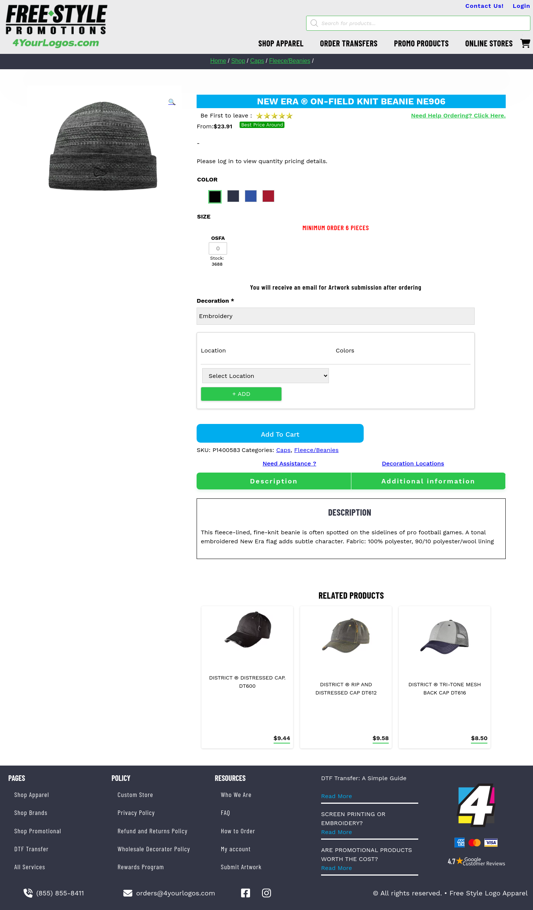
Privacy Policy (136, 812)
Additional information (428, 481)
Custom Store (135, 794)
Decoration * (215, 300)
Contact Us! (484, 5)
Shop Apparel (31, 794)
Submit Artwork (241, 866)
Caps (257, 61)
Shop (238, 61)
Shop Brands (30, 812)
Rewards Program (141, 866)
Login (521, 5)
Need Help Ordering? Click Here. (458, 115)
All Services (29, 866)
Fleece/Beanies (289, 61)
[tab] (274, 481)
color (207, 179)
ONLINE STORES (489, 43)
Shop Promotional (37, 831)
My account (236, 849)
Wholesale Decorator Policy (154, 849)
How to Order (238, 831)
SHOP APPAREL (281, 43)
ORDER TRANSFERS (349, 43)
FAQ (225, 812)
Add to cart (280, 434)
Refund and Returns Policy (153, 831)
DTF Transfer (31, 849)
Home (218, 61)
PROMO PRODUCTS (421, 43)
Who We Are (236, 794)
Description (274, 481)
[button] (172, 102)
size (203, 216)
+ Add (241, 393)
